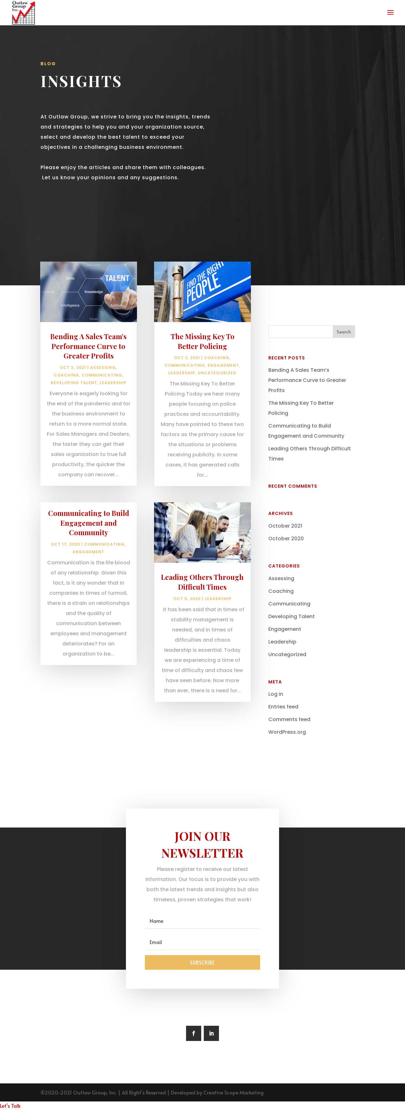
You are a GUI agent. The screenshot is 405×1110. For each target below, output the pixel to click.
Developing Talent (74, 409)
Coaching (66, 402)
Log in (275, 694)
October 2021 (285, 526)
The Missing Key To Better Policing (202, 367)
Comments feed (289, 719)
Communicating (102, 402)
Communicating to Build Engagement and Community (88, 549)
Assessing (103, 394)
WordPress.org (287, 732)
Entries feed (283, 706)
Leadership (113, 409)
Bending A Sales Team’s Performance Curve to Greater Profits (88, 372)
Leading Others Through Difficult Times (202, 608)
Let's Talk (10, 1105)
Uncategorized (217, 400)
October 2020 (286, 538)
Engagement (88, 578)
